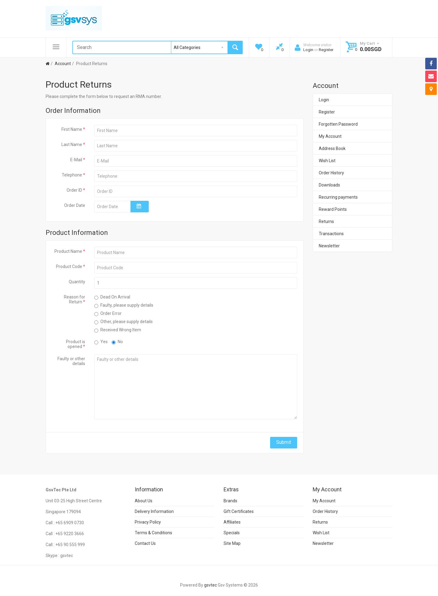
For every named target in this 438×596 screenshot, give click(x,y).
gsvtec (210, 585)
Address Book (332, 148)
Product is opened (75, 344)
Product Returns (91, 63)
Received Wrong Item (117, 330)
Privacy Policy (148, 522)
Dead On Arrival (112, 297)
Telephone (72, 175)
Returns (326, 221)
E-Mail (76, 159)
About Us (143, 500)
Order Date (74, 205)
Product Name (68, 251)
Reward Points (333, 209)
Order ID (74, 190)
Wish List (327, 160)
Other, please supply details (123, 321)
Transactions (331, 233)
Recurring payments (338, 197)
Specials (232, 532)
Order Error (108, 313)
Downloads (329, 185)
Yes (101, 341)
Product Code (69, 266)
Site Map (232, 543)
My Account (330, 136)
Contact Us (145, 543)
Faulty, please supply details (123, 305)
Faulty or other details (71, 361)
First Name (71, 129)
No (117, 341)
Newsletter (329, 245)
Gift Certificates (239, 511)
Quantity (77, 281)
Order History (331, 172)
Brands (230, 500)
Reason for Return (74, 299)
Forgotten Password (338, 124)
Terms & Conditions (153, 532)
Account (62, 63)
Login (308, 49)
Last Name (71, 144)
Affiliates (232, 522)
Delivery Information (154, 511)
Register (326, 49)
